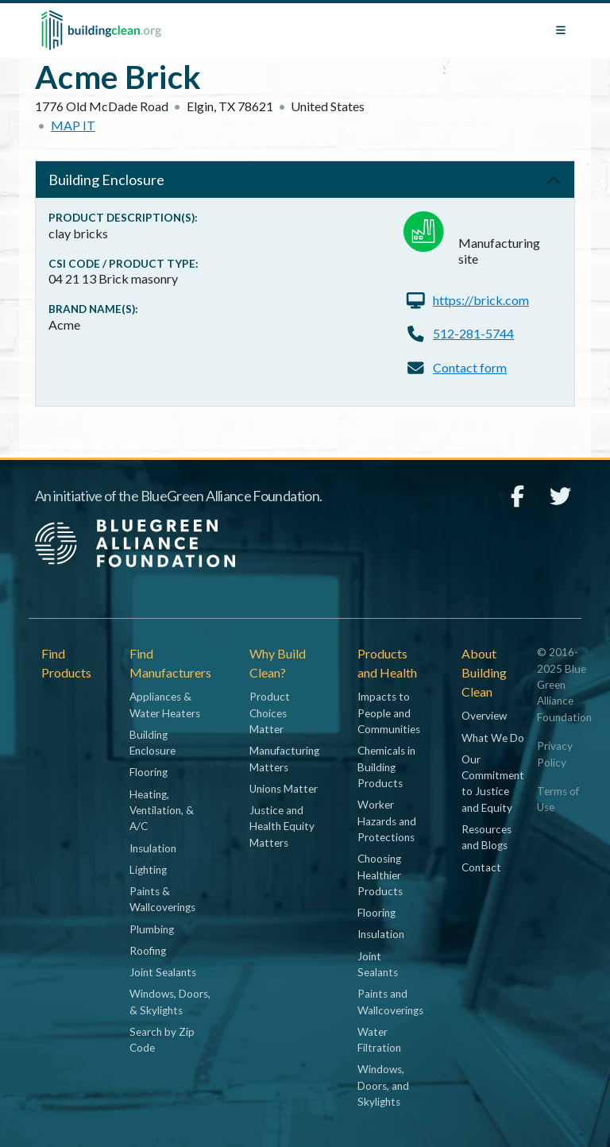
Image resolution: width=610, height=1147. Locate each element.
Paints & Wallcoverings (162, 899)
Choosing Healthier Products (380, 875)
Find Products (66, 663)
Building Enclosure (106, 179)
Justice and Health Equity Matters (282, 826)
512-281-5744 (473, 333)
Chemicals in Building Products (386, 767)
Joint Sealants (162, 972)
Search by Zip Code (162, 1039)
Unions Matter (283, 788)
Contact (481, 867)
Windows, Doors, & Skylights (169, 1001)
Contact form (470, 367)
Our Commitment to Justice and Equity (492, 783)
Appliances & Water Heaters (164, 704)
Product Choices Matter (269, 713)
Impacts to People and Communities (388, 713)
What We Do (492, 738)
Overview (484, 715)
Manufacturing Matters (284, 758)
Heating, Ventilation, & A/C (161, 810)
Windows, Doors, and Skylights (383, 1085)
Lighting (148, 869)
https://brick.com (481, 299)
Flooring (148, 772)
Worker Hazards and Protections (386, 821)
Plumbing (151, 929)
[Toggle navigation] (560, 30)
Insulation (152, 848)
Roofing (147, 950)
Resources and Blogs (486, 837)
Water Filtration (379, 1039)
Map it (73, 125)
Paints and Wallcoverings (390, 1001)
